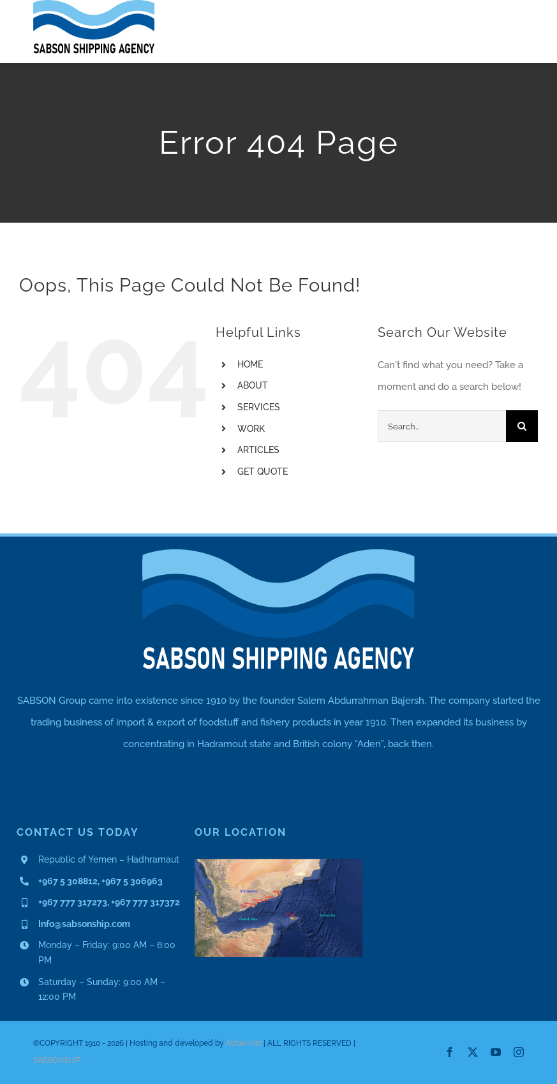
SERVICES (258, 407)
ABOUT (252, 385)
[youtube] (496, 1052)
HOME (250, 364)
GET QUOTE (262, 471)
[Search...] (442, 426)
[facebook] (450, 1052)
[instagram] (519, 1052)
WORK (251, 429)
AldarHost (244, 1043)
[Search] (522, 426)
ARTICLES (258, 450)
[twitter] (473, 1052)
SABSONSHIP (56, 1060)
